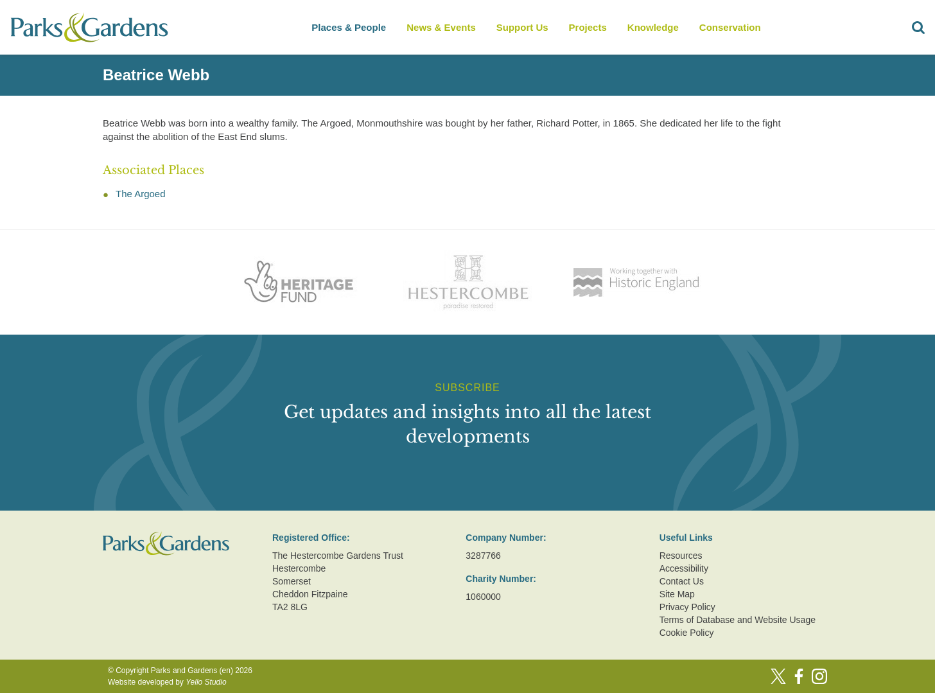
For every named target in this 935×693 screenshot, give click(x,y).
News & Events (441, 27)
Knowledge (653, 27)
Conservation (730, 27)
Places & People (348, 27)
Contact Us (682, 581)
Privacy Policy (687, 607)
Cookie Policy (687, 632)
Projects (588, 27)
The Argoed (141, 193)
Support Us (522, 27)
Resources (681, 555)
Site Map (677, 594)
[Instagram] (819, 676)
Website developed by (167, 682)
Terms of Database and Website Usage (738, 620)
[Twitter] (778, 676)
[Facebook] (799, 676)
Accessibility (684, 568)
